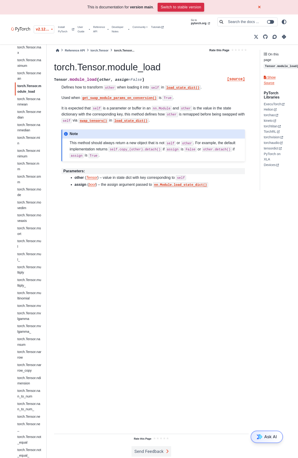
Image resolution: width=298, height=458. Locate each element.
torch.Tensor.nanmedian (28, 127)
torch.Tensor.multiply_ (29, 282)
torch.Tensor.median (29, 114)
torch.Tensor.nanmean (28, 101)
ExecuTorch (272, 104)
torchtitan (271, 126)
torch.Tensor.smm (29, 179)
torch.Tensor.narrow (29, 354)
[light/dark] (284, 22)
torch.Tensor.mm (28, 166)
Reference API (99, 29)
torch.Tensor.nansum (28, 341)
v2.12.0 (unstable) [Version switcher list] (45, 29)
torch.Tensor (99, 50)
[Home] (57, 50)
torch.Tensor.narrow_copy (29, 367)
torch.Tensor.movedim (29, 205)
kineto (268, 120)
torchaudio (271, 143)
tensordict (271, 148)
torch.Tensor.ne (28, 416)
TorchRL (270, 131)
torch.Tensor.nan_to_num (28, 393)
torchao (269, 115)
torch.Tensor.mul (29, 243)
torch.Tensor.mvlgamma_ (29, 328)
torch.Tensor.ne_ (28, 426)
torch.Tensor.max (29, 50)
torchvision (272, 137)
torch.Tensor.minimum (28, 153)
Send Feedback (149, 451)
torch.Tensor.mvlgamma (29, 316)
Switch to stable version (181, 7)
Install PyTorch (66, 29)
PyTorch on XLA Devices (272, 159)
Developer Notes (117, 29)
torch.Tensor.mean (29, 76)
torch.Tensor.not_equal (29, 439)
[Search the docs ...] (251, 22)
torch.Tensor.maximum (29, 63)
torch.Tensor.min (28, 140)
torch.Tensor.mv (29, 306)
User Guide (81, 29)
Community (139, 27)
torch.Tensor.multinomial (29, 295)
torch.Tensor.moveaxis (29, 218)
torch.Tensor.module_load (29, 88)
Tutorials (157, 27)
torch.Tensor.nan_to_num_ (28, 406)
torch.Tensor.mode (29, 192)
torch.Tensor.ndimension (29, 380)
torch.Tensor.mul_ (29, 256)
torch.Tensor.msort (29, 231)
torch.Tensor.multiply (29, 270)
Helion (268, 109)
